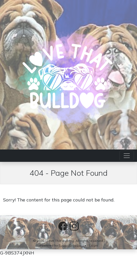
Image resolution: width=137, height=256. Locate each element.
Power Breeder (70, 245)
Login (93, 245)
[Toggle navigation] (127, 156)
